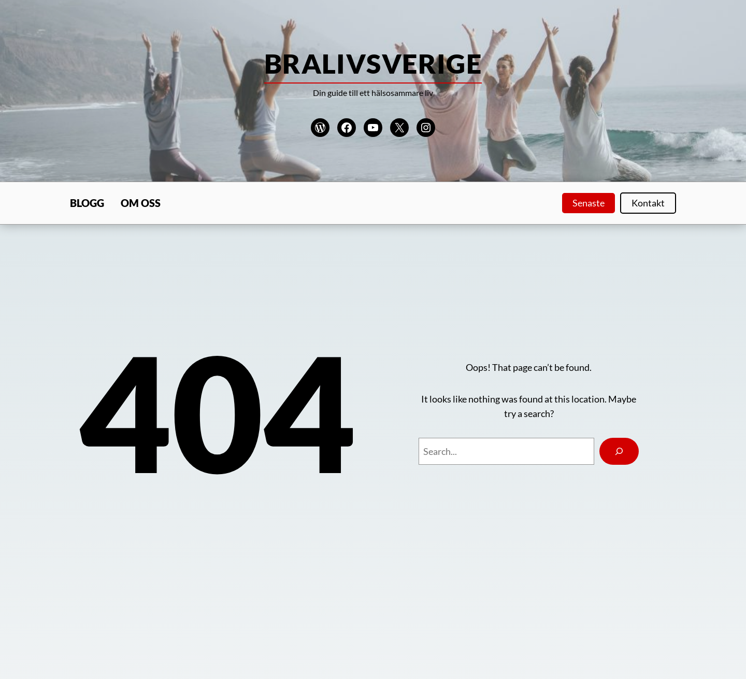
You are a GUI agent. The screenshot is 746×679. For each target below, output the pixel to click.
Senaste (588, 203)
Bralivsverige (373, 63)
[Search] (619, 451)
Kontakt (648, 203)
